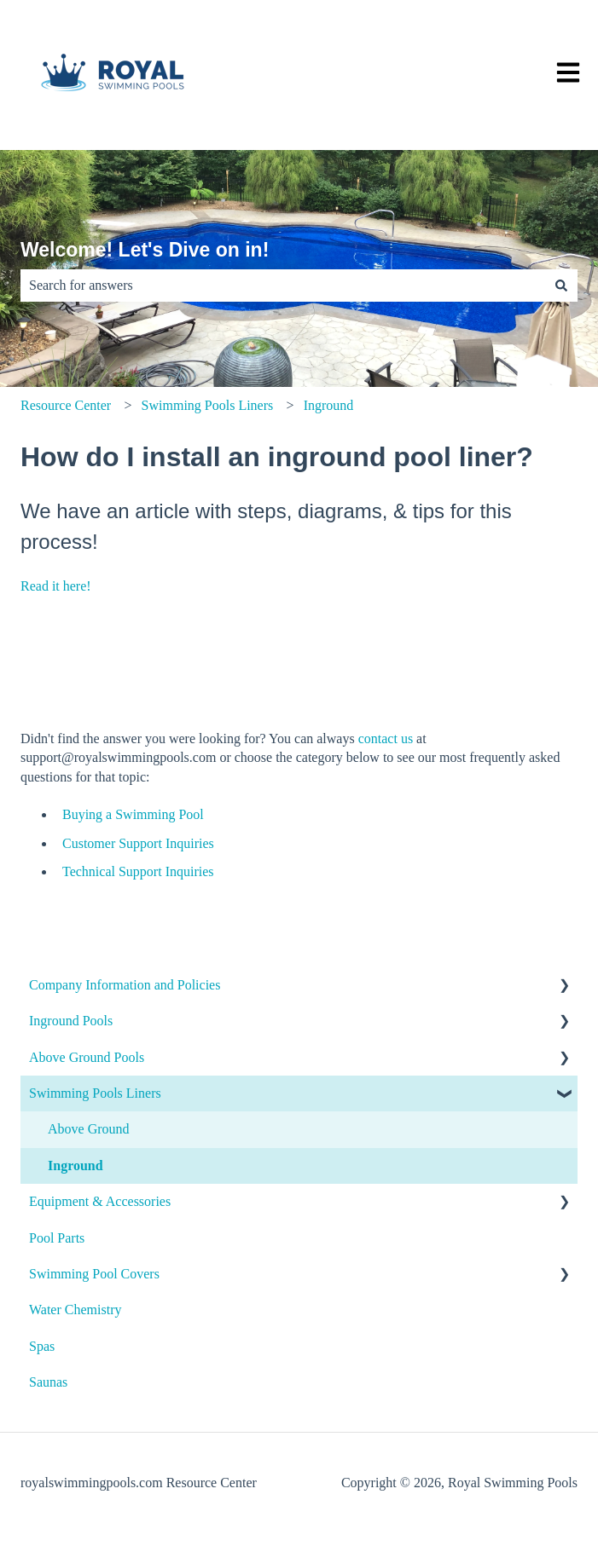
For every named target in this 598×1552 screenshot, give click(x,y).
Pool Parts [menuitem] (56, 1238)
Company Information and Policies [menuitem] (124, 985)
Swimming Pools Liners (208, 405)
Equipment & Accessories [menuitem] (100, 1201)
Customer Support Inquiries (138, 843)
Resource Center (65, 405)
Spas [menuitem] (42, 1346)
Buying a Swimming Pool (133, 814)
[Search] (561, 285)
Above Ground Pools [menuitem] (86, 1057)
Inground (329, 405)
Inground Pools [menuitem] (71, 1020)
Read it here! (55, 586)
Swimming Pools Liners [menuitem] (95, 1093)
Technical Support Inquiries (138, 871)
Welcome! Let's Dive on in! (144, 250)
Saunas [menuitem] (48, 1382)
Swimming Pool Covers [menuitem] (94, 1273)
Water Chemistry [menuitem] (75, 1309)
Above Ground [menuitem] (89, 1129)
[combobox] (282, 285)
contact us (385, 738)
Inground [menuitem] (75, 1165)
